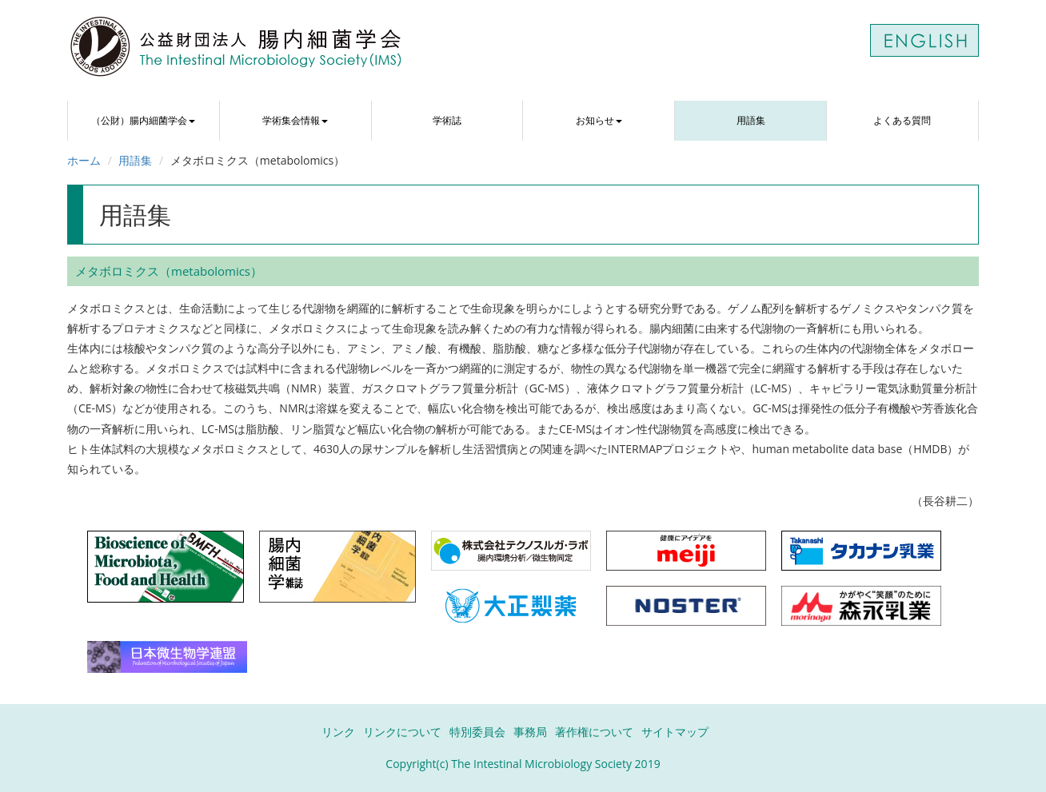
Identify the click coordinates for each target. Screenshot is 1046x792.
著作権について (594, 731)
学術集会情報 (295, 120)
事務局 (530, 731)
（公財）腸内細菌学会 (143, 120)
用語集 (751, 120)
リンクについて (402, 731)
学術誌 (447, 120)
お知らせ (599, 120)
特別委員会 (477, 731)
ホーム (84, 160)
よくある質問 (902, 120)
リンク (338, 731)
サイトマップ (675, 731)
